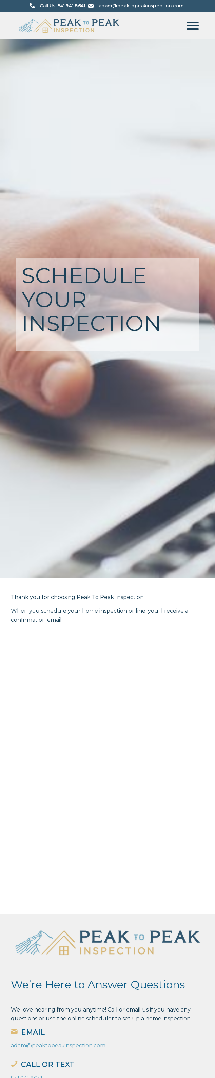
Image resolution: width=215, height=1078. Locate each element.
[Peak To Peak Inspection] (89, 25)
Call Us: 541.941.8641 (62, 5)
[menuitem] (189, 25)
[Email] (14, 1031)
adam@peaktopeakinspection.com (141, 5)
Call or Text (47, 1065)
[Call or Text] (14, 1064)
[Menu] (189, 25)
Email (33, 1032)
